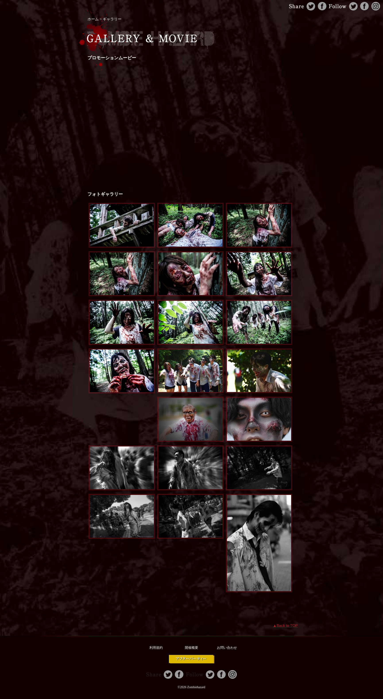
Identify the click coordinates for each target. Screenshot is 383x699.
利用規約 (156, 647)
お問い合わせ (227, 647)
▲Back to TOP (285, 626)
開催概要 (191, 647)
